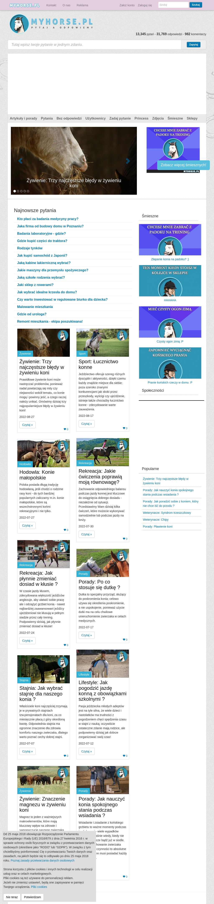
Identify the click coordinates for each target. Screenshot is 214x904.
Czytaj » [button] (27, 424)
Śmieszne (175, 118)
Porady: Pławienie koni (158, 526)
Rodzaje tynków (29, 248)
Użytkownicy (95, 118)
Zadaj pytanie (120, 118)
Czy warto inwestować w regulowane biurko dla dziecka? (62, 299)
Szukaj (196, 4)
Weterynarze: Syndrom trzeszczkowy (167, 512)
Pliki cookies (39, 887)
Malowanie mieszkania (35, 307)
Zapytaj (193, 44)
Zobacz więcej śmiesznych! (183, 165)
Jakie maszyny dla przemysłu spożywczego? (52, 270)
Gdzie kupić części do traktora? (42, 241)
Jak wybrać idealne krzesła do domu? (47, 292)
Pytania (47, 118)
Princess (142, 118)
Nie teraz (12, 897)
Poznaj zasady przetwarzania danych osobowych (42, 860)
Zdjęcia (158, 118)
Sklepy (192, 118)
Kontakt (51, 5)
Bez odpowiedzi (69, 118)
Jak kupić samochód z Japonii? (42, 255)
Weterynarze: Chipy (156, 519)
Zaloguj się (145, 5)
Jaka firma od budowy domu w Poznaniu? (50, 226)
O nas (66, 5)
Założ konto (127, 5)
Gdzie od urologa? (31, 314)
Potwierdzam (32, 897)
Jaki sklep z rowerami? (35, 285)
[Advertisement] (107, 83)
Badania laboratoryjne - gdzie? (41, 233)
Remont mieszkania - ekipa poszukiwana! (50, 321)
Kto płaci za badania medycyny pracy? (47, 219)
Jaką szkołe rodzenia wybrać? (41, 277)
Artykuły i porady (23, 118)
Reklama (82, 5)
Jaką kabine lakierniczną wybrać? (44, 263)
